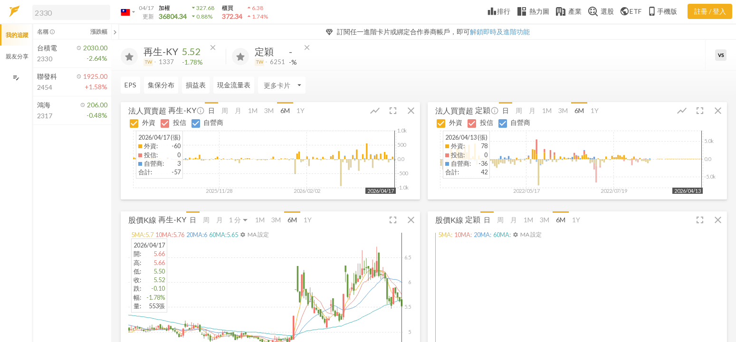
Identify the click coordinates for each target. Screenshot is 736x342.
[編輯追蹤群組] (16, 77)
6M (285, 110)
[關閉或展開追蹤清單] (115, 31)
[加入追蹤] (129, 56)
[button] (69, 12)
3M (269, 110)
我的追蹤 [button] (17, 34)
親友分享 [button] (17, 56)
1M (253, 110)
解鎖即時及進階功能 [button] (500, 32)
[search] (71, 12)
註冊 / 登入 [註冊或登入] (710, 11)
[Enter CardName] (144, 85)
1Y (300, 110)
